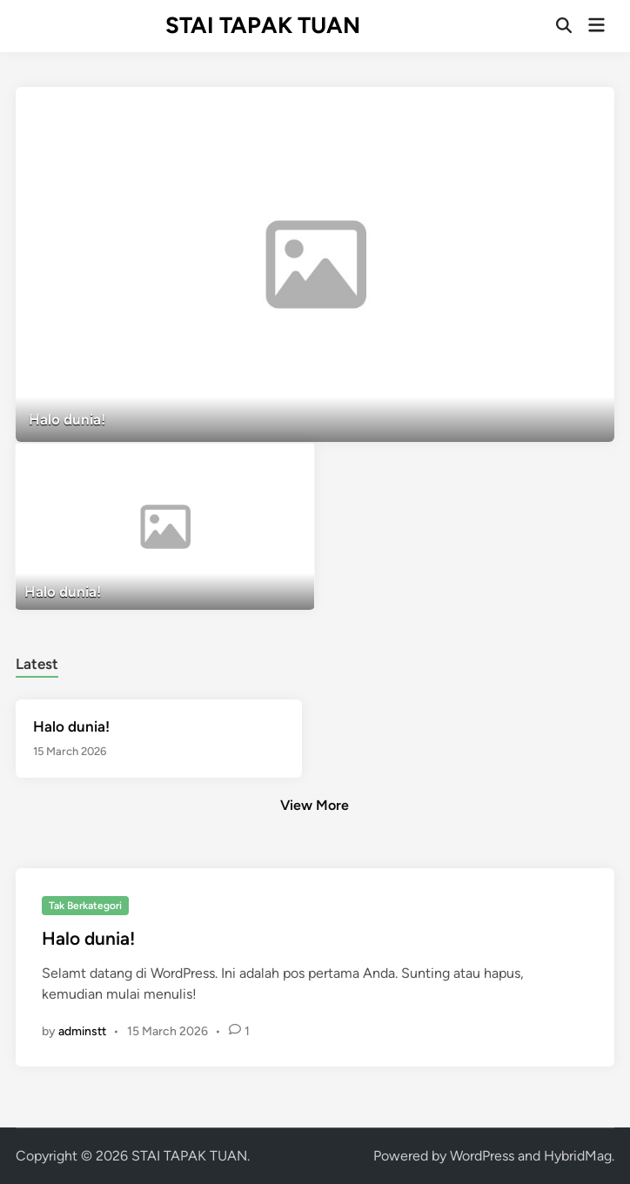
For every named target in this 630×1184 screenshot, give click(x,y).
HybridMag (578, 1155)
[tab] (37, 662)
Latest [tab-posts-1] (37, 663)
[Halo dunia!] (315, 264)
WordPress (482, 1155)
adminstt (82, 1031)
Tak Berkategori (85, 906)
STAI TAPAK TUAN (262, 25)
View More (314, 805)
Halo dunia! (71, 726)
